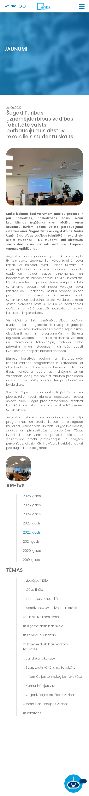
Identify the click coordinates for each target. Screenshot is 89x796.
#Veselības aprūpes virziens (46, 704)
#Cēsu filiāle (33, 589)
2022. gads (32, 532)
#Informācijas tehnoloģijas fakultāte (52, 676)
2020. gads (32, 550)
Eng (14, 6)
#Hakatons (32, 713)
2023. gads (32, 523)
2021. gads (31, 541)
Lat (6, 6)
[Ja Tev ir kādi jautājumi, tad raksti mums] (75, 783)
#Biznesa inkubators (39, 635)
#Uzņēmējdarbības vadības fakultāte (46, 647)
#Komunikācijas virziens (42, 685)
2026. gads (32, 496)
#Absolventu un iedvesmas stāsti (50, 607)
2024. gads (32, 514)
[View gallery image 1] (18, 468)
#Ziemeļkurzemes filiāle (41, 598)
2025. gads (32, 505)
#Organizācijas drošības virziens (49, 694)
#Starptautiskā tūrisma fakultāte (49, 667)
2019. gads (31, 559)
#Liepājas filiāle (35, 580)
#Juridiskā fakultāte (39, 658)
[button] (81, 6)
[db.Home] (43, 6)
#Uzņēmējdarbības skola (43, 626)
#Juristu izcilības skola (41, 617)
